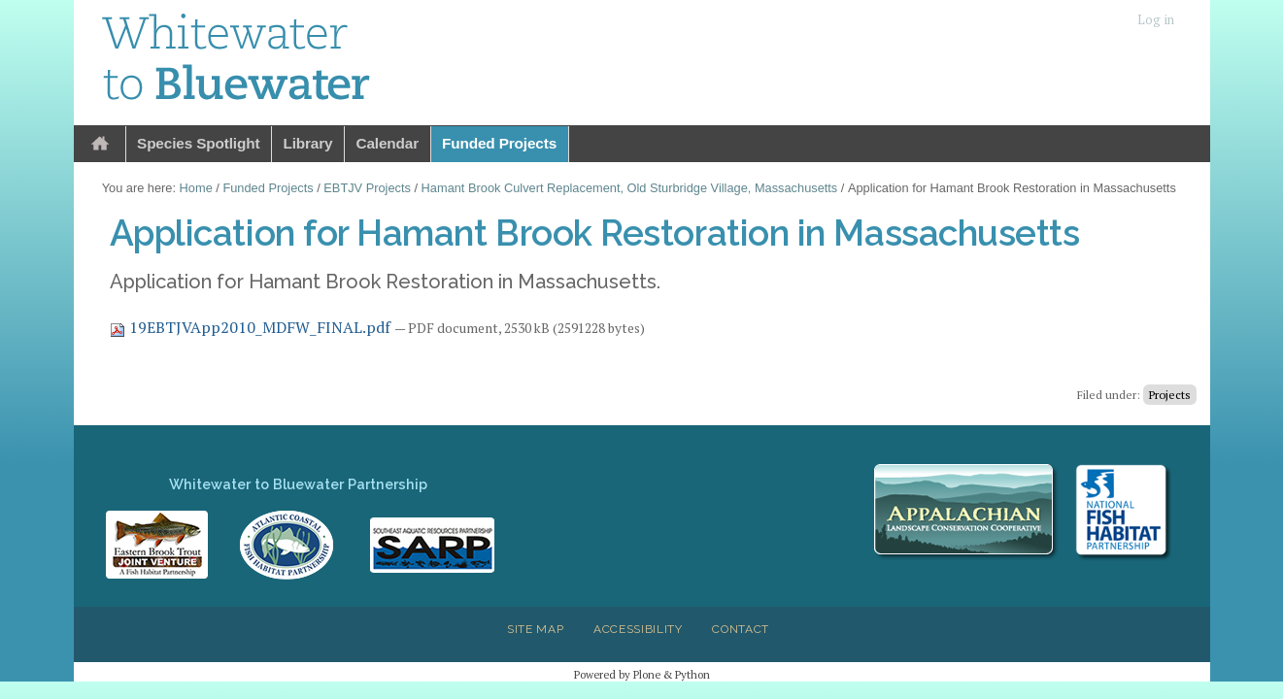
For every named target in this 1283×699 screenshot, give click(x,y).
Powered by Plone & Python (642, 674)
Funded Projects (499, 143)
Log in (1155, 20)
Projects (1170, 394)
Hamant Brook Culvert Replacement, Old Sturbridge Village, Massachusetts (630, 188)
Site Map (535, 629)
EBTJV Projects (367, 188)
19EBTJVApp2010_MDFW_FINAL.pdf (252, 327)
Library (307, 143)
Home (100, 144)
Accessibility (638, 629)
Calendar (387, 143)
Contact (740, 629)
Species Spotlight (198, 143)
